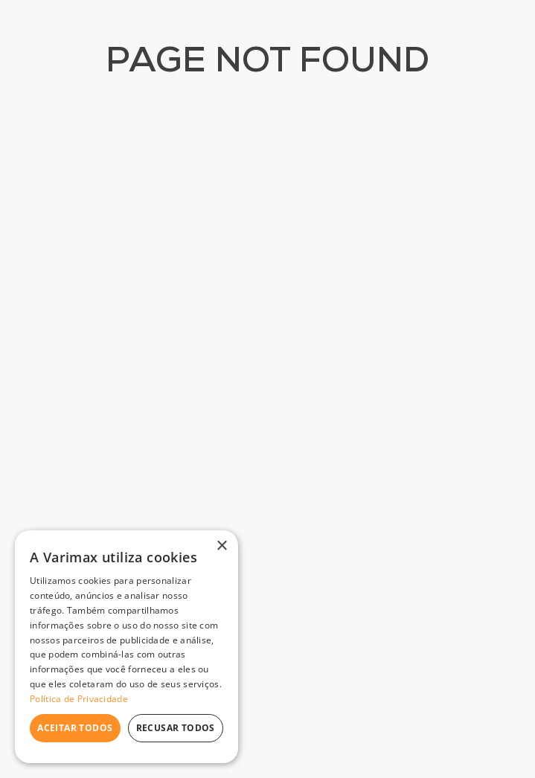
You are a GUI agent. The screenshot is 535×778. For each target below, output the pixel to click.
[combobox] (252, 56)
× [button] (221, 546)
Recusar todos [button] (175, 727)
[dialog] (126, 646)
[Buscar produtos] (346, 56)
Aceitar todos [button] (74, 727)
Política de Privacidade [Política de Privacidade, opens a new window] (79, 698)
